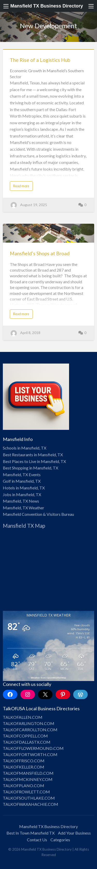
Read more (21, 186)
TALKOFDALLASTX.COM (26, 742)
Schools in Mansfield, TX (24, 447)
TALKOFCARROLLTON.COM (30, 729)
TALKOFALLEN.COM (22, 717)
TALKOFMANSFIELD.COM (28, 773)
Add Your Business (74, 832)
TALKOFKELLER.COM (23, 766)
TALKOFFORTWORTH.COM (30, 754)
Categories (60, 839)
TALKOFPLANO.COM (23, 785)
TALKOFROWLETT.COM (26, 791)
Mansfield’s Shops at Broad (40, 253)
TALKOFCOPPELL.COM (25, 735)
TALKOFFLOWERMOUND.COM (33, 748)
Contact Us (37, 839)
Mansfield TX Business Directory (46, 6)
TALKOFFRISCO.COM (23, 760)
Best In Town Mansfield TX (30, 832)
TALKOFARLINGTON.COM (28, 723)
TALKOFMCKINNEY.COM (28, 779)
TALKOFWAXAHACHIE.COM (30, 804)
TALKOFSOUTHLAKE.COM (29, 797)
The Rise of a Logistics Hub (40, 60)
